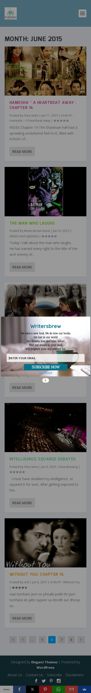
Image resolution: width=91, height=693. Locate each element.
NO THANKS (45, 372)
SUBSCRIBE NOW (45, 367)
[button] (46, 341)
